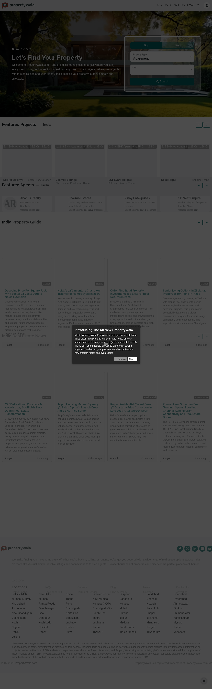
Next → (132, 359)
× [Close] (137, 327)
